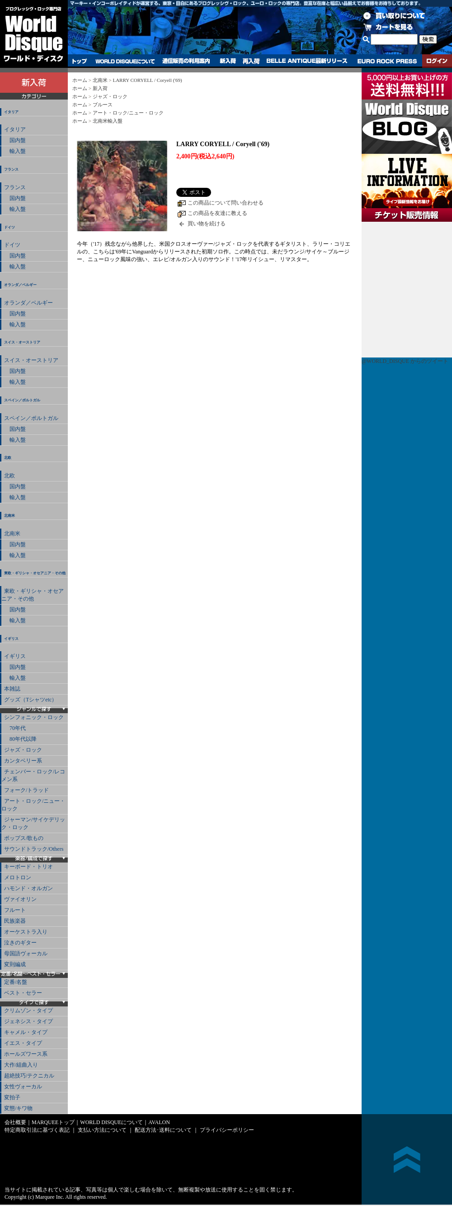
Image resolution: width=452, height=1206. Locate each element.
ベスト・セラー (23, 993)
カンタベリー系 (23, 761)
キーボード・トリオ (28, 866)
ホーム (79, 80)
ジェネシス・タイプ (28, 1021)
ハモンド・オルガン (28, 888)
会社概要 (15, 1122)
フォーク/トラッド (26, 790)
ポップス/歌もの (23, 838)
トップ (80, 61)
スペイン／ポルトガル (22, 400)
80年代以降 (20, 739)
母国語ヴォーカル (25, 953)
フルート (15, 910)
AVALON (159, 1122)
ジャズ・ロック (23, 750)
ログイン (437, 61)
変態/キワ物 (18, 1108)
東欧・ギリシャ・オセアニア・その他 (35, 573)
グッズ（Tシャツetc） (30, 699)
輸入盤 (15, 151)
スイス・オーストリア (22, 342)
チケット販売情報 (407, 290)
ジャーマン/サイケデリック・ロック (33, 823)
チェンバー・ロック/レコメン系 (33, 775)
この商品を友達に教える (217, 213)
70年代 (15, 728)
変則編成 (15, 964)
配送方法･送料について (163, 1130)
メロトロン (17, 877)
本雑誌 (12, 689)
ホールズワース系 (25, 1054)
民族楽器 (15, 921)
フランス (11, 169)
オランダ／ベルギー (20, 285)
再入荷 (251, 61)
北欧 (7, 458)
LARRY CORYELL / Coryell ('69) (147, 80)
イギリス (11, 639)
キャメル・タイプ (25, 1032)
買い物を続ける (207, 223)
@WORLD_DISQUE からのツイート (405, 361)
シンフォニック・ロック (34, 717)
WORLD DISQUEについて (125, 61)
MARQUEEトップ (53, 1122)
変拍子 (12, 1097)
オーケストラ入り (25, 932)
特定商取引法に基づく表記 (37, 1130)
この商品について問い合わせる (226, 203)
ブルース (103, 104)
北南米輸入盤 (107, 121)
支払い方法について (102, 1130)
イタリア (11, 112)
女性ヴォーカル (23, 1086)
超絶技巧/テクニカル (29, 1076)
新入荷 (227, 61)
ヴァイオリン (20, 899)
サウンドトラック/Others (33, 849)
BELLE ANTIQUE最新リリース (307, 61)
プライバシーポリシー (227, 1130)
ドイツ (9, 227)
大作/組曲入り (21, 1065)
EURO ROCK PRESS (387, 61)
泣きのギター (20, 942)
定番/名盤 (15, 982)
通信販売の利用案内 (186, 61)
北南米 (9, 516)
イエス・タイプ (23, 1043)
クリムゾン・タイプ (28, 1010)
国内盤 (15, 140)
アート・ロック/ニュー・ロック (33, 805)
